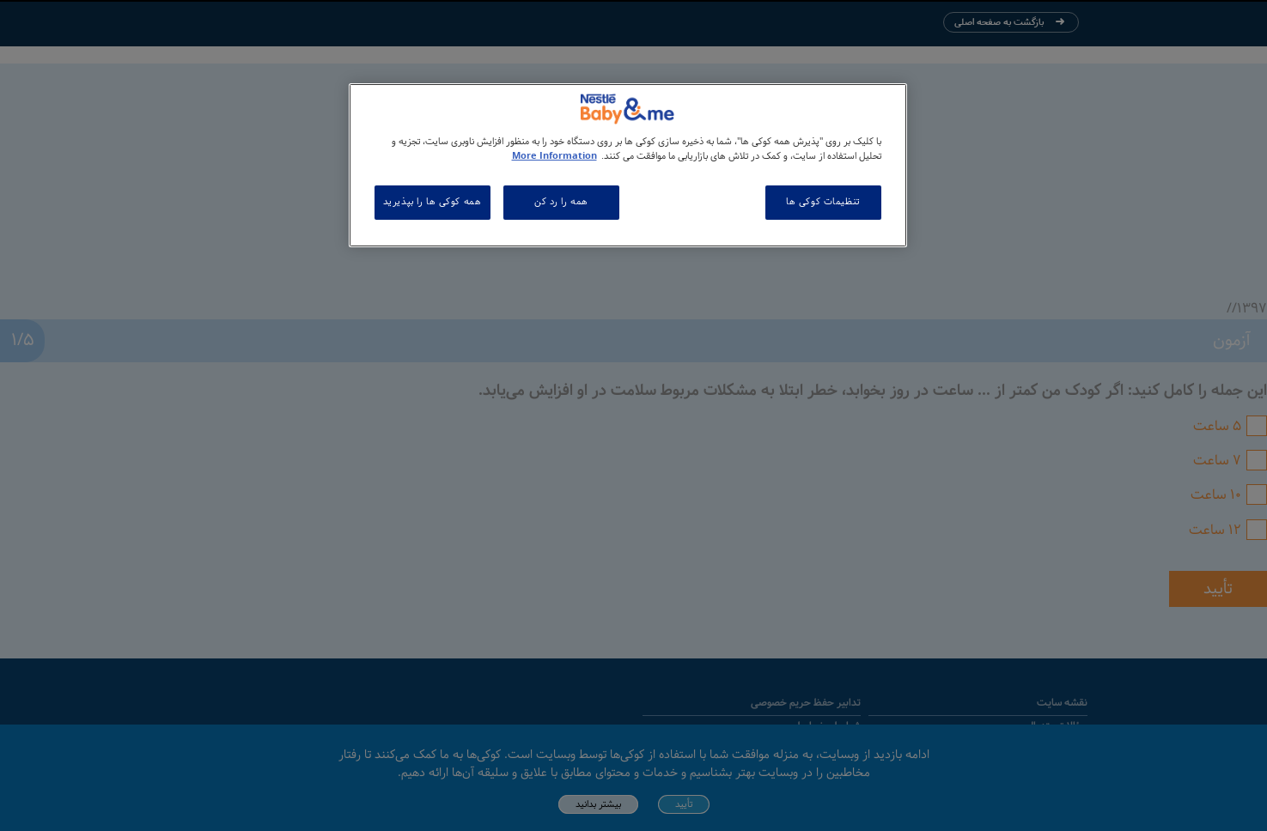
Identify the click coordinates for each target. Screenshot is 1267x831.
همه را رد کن (561, 201)
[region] (628, 165)
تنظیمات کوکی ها (823, 201)
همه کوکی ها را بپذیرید (432, 201)
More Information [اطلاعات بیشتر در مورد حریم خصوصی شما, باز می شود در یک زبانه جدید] (554, 156)
